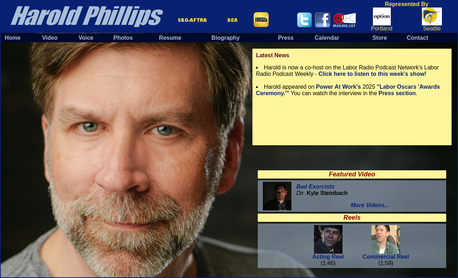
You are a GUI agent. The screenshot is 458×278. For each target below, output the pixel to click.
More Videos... (370, 205)
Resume (170, 38)
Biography (225, 38)
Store (379, 38)
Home (12, 38)
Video (50, 38)
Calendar (327, 38)
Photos (123, 38)
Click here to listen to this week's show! (373, 74)
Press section (397, 93)
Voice (86, 38)
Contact (417, 38)
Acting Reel (328, 254)
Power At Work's (338, 87)
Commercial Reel (386, 254)
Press (286, 38)
